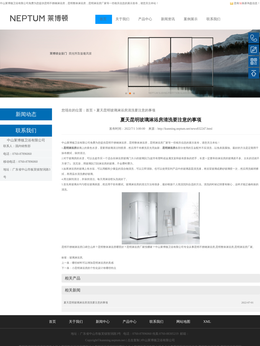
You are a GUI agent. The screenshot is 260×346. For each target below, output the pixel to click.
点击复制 (133, 340)
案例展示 (191, 19)
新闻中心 (103, 321)
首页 (103, 19)
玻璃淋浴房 (75, 257)
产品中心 (145, 19)
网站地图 (183, 321)
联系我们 (213, 19)
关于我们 (122, 19)
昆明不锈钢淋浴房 (54, 3)
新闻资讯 (168, 19)
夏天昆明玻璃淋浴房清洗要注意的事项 (125, 110)
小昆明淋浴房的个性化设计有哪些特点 (94, 268)
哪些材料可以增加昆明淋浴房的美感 (93, 262)
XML (207, 321)
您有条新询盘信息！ (245, 3)
